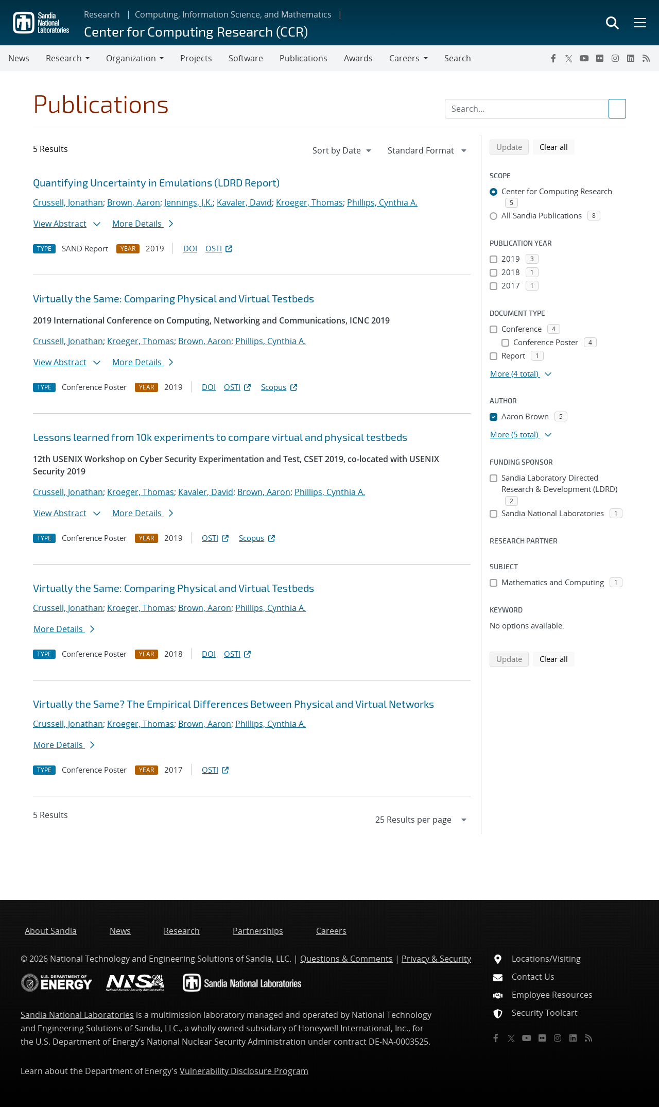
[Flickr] (600, 58)
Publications (303, 58)
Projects (196, 58)
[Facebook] (553, 58)
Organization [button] (131, 58)
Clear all (557, 146)
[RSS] (646, 58)
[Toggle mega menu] (639, 22)
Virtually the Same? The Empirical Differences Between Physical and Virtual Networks (233, 703)
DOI (190, 248)
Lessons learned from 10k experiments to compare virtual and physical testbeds (220, 437)
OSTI (219, 248)
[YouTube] (584, 58)
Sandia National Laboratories (77, 1014)
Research (102, 14)
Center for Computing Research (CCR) (196, 31)
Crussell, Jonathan (68, 202)
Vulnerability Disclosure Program (244, 1071)
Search (457, 58)
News (18, 58)
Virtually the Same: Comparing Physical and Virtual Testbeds (173, 298)
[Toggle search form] (612, 22)
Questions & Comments (346, 958)
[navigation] (342, 150)
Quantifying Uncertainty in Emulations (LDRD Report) (156, 182)
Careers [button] (404, 58)
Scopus (280, 387)
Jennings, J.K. (188, 202)
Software (246, 58)
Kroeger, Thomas (309, 202)
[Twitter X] (569, 58)
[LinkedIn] (630, 58)
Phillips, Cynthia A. (382, 202)
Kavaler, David (244, 202)
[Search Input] (535, 108)
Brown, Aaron (133, 202)
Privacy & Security (436, 958)
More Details (142, 223)
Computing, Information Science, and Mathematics (233, 14)
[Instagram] (615, 58)
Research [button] (64, 58)
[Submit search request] (617, 108)
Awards (358, 58)
